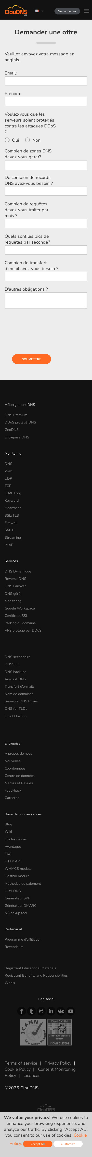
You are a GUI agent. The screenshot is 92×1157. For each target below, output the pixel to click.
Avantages (13, 846)
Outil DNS (13, 890)
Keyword (12, 500)
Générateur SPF (17, 898)
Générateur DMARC (21, 905)
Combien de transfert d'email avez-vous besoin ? (31, 266)
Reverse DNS (15, 578)
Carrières (12, 797)
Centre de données (20, 775)
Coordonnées (15, 768)
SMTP (9, 530)
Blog (8, 824)
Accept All (37, 1144)
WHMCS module (18, 868)
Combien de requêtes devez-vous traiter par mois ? (26, 210)
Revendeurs (14, 946)
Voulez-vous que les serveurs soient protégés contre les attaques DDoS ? (30, 123)
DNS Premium (16, 414)
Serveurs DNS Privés (21, 701)
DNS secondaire (17, 656)
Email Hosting (15, 716)
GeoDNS (12, 429)
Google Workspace (20, 608)
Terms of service (21, 1063)
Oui (15, 140)
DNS (8, 463)
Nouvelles (13, 761)
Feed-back (13, 790)
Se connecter (67, 11)
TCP (8, 485)
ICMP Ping (13, 493)
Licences (32, 1075)
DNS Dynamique (18, 571)
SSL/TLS (12, 515)
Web (8, 471)
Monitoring (13, 453)
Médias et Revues (19, 783)
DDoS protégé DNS (20, 422)
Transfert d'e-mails (20, 686)
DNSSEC (12, 664)
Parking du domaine (20, 623)
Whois (10, 982)
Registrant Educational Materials (30, 968)
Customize (68, 1144)
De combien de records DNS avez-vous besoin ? (29, 180)
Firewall (11, 522)
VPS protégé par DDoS (23, 630)
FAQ (8, 853)
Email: (11, 73)
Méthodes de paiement (23, 883)
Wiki (8, 831)
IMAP (9, 544)
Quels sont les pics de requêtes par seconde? (27, 239)
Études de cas (16, 839)
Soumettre (31, 359)
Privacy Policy (58, 1063)
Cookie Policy (18, 1069)
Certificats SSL (16, 615)
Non (36, 140)
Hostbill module (17, 875)
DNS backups (15, 671)
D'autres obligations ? (26, 289)
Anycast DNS (15, 679)
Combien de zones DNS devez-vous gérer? (28, 154)
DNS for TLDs (16, 708)
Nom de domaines (19, 693)
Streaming (13, 537)
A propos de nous (18, 753)
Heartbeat (13, 507)
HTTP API (13, 861)
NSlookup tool (16, 912)
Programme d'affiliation (23, 939)
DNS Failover (15, 586)
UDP (8, 478)
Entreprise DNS (17, 437)
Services (11, 561)
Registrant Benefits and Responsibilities (36, 975)
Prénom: (13, 94)
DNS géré (12, 593)
